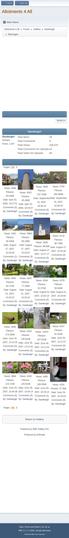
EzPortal (40, 434)
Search (60, 121)
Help (21, 527)
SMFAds (27, 534)
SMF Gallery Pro (41, 429)
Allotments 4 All (17, 11)
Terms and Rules (32, 527)
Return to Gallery (34, 419)
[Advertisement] (34, 74)
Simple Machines (43, 530)
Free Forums (39, 534)
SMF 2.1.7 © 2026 (26, 530)
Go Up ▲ (46, 527)
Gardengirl (8, 136)
